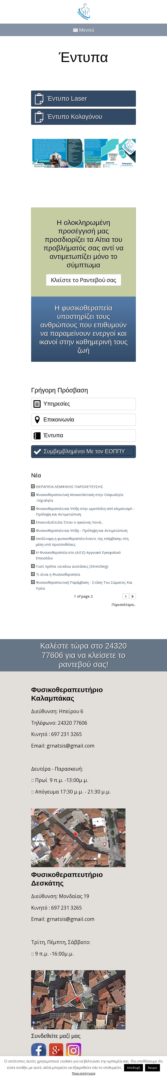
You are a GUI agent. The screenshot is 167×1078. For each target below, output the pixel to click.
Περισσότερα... (124, 605)
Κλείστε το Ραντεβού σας (83, 280)
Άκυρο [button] (152, 1068)
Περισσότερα (83, 1073)
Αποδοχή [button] (133, 1068)
